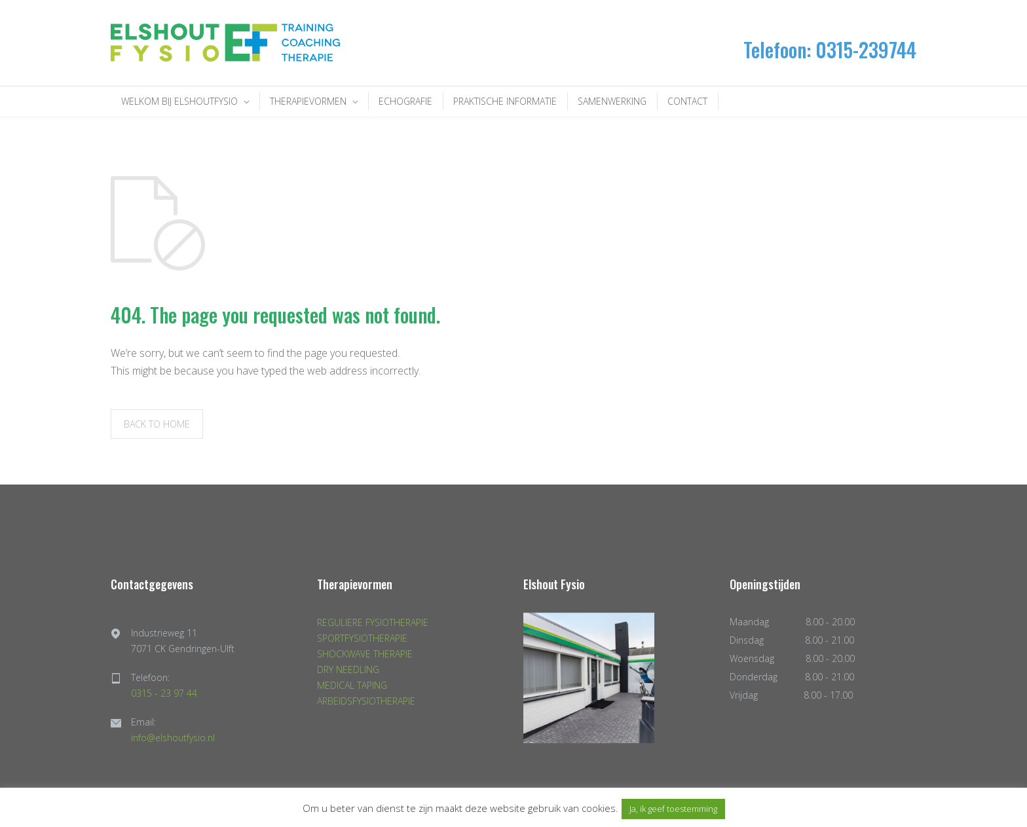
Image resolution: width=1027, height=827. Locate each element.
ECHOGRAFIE (405, 101)
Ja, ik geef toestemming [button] (673, 809)
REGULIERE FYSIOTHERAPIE (372, 622)
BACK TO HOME (157, 424)
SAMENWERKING (612, 101)
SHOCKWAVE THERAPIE (365, 654)
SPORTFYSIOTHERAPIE (362, 638)
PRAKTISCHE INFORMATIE (505, 101)
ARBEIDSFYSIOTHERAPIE (366, 701)
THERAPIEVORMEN (308, 101)
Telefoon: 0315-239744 (829, 49)
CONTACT (687, 101)
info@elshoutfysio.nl (173, 737)
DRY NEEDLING (348, 669)
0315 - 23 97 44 (164, 693)
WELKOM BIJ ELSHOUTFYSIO (179, 101)
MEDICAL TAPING (352, 685)
